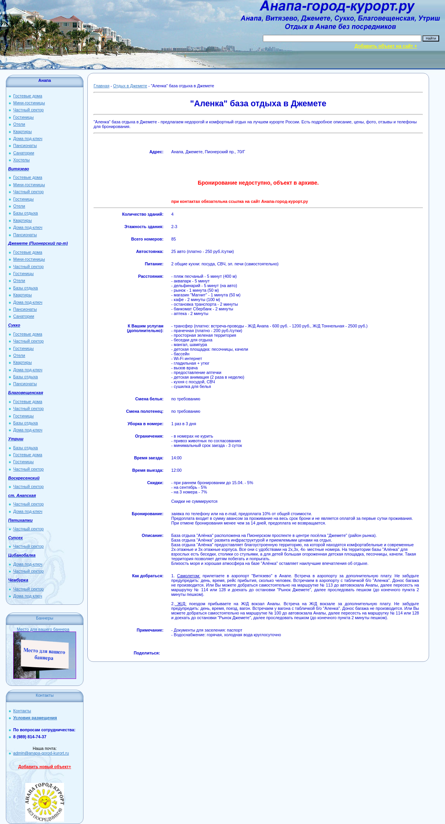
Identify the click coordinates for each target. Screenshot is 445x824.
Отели (19, 124)
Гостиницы (23, 117)
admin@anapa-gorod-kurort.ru (41, 753)
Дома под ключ (27, 596)
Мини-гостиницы (29, 102)
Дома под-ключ (27, 138)
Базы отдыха (25, 213)
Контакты (22, 710)
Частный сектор (28, 109)
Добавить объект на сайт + (386, 46)
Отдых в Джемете (130, 85)
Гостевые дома (27, 95)
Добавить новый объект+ (44, 766)
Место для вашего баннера (43, 629)
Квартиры (22, 131)
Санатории (23, 153)
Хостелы (21, 160)
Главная (102, 85)
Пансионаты (25, 145)
